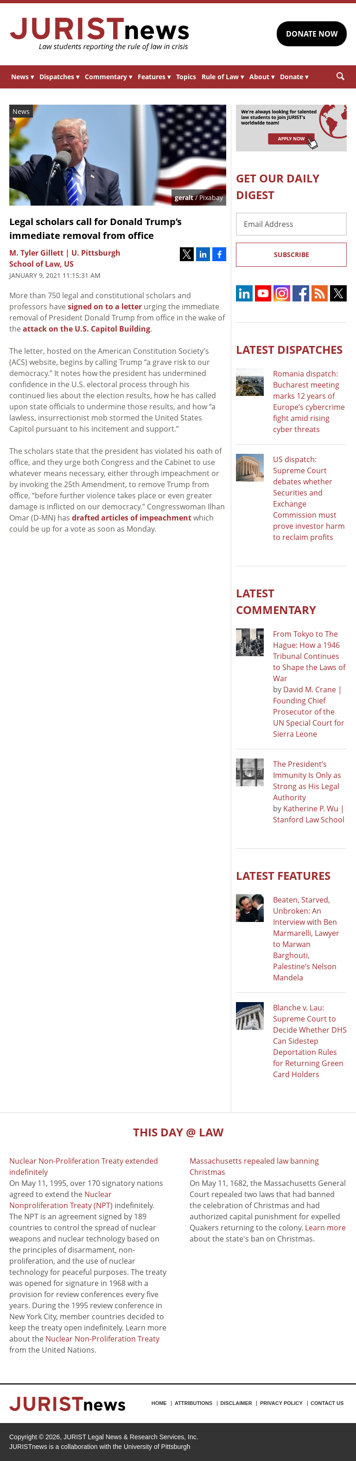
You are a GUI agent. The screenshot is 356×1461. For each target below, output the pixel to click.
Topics (186, 76)
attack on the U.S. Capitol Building (86, 329)
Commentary (108, 76)
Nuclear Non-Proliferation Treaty (102, 1339)
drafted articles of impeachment (131, 518)
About (261, 76)
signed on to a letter (105, 306)
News (22, 76)
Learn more (325, 1228)
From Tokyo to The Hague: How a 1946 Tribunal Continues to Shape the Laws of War (309, 656)
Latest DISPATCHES (289, 349)
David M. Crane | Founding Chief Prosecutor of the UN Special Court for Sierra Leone (308, 711)
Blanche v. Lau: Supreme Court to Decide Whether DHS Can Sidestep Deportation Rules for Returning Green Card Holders (310, 1041)
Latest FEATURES (283, 875)
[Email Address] (291, 224)
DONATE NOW (311, 34)
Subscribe (291, 254)
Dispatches (59, 76)
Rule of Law (223, 76)
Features (154, 76)
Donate (294, 76)
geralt (184, 197)
